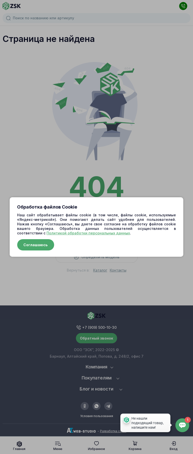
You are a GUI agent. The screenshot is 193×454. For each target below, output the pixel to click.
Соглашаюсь (35, 245)
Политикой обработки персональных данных (88, 233)
